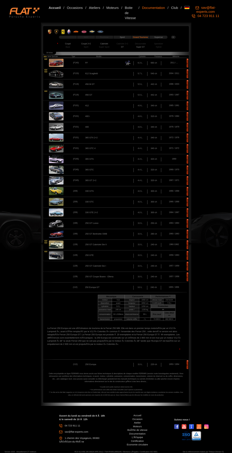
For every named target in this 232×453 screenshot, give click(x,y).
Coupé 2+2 (86, 44)
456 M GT (90, 84)
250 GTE (89, 255)
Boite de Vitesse (130, 13)
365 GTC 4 (90, 148)
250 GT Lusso (91, 223)
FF (86, 63)
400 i (87, 116)
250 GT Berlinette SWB (96, 234)
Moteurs (112, 8)
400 (87, 127)
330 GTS (89, 191)
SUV (86, 37)
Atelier (137, 422)
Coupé (68, 44)
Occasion (137, 419)
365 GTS (89, 159)
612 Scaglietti (91, 73)
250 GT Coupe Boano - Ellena (99, 276)
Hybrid (159, 47)
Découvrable (140, 44)
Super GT (140, 47)
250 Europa (90, 364)
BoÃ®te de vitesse (137, 430)
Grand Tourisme (140, 37)
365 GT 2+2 (90, 180)
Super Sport (104, 47)
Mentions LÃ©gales (131, 452)
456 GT (88, 95)
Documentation (153, 8)
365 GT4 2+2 (91, 137)
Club (174, 8)
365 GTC (89, 169)
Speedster (158, 44)
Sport (122, 37)
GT (122, 47)
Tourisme (104, 37)
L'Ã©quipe (137, 437)
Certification (137, 441)
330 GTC (89, 202)
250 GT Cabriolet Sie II (96, 244)
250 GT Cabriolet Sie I (95, 266)
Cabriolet (104, 44)
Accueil (55, 8)
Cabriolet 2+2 (122, 44)
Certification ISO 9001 (148, 452)
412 (87, 105)
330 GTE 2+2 (91, 212)
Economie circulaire (137, 444)
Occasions (75, 8)
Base (68, 47)
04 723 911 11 (208, 16)
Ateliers (94, 8)
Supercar (158, 37)
